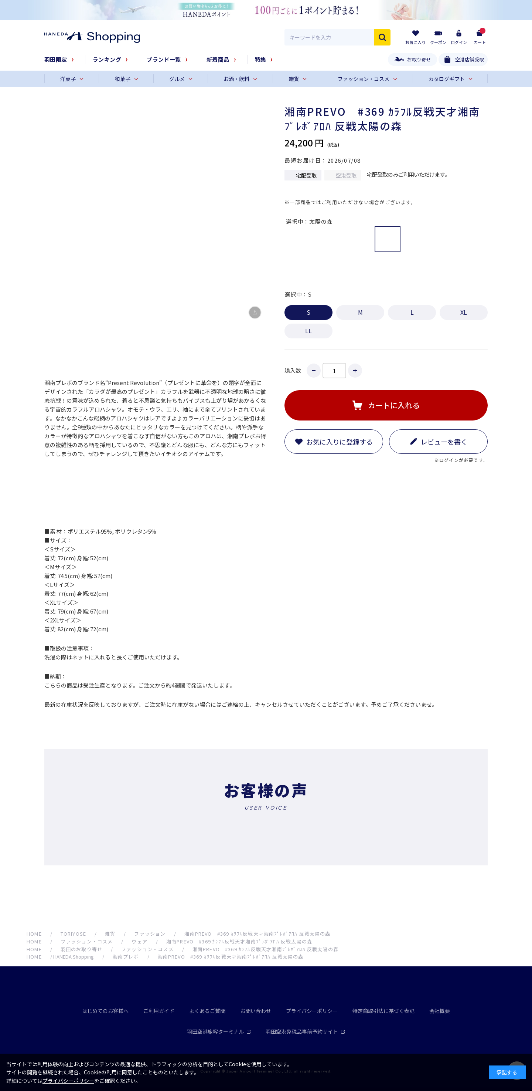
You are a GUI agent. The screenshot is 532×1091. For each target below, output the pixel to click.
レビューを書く (444, 441)
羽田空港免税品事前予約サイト (305, 1031)
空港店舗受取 (469, 59)
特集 (260, 59)
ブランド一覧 (164, 59)
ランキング (107, 59)
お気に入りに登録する (339, 441)
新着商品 (218, 59)
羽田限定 (55, 59)
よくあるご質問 (207, 1010)
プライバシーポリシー (312, 1010)
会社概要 (439, 1010)
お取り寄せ (419, 59)
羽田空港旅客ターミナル (219, 1031)
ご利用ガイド (158, 1010)
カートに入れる (394, 405)
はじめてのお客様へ (105, 1010)
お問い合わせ (255, 1010)
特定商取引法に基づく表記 (383, 1010)
